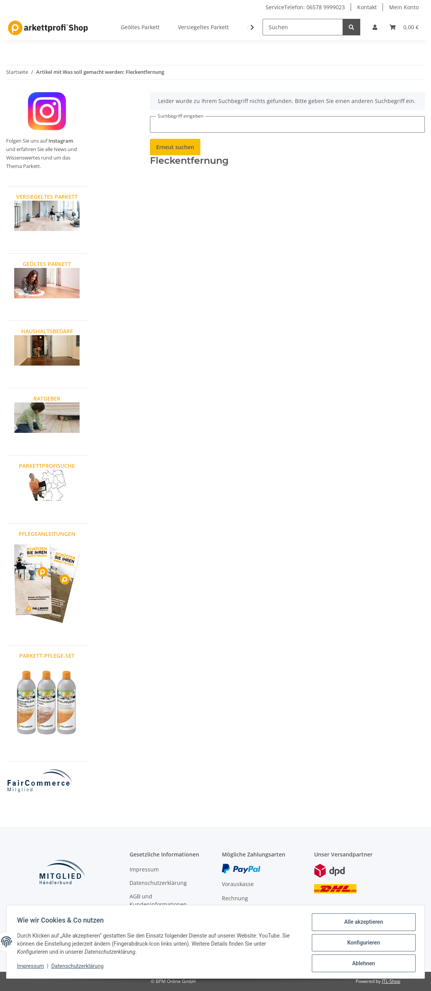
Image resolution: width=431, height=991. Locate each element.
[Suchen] (303, 27)
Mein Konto (404, 7)
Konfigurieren (361, 944)
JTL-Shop (391, 981)
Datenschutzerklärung (158, 882)
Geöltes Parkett (140, 27)
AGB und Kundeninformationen (158, 900)
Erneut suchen (175, 147)
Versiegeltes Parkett (203, 27)
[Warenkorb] (404, 27)
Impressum (144, 869)
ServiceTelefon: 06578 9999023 (305, 7)
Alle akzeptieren (361, 924)
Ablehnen (361, 964)
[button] (374, 27)
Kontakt (367, 7)
